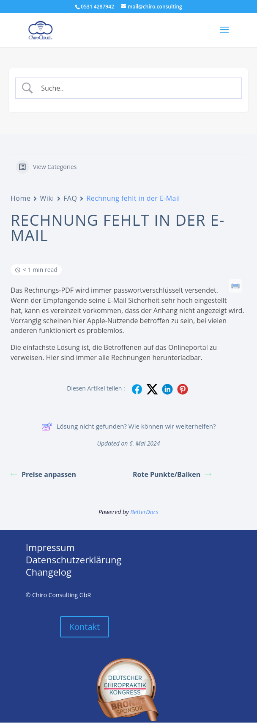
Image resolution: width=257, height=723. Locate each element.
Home (20, 198)
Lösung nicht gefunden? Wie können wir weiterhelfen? (128, 426)
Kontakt (84, 626)
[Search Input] (136, 88)
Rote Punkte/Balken (172, 474)
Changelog (48, 571)
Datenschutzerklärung (74, 559)
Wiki (47, 198)
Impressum (50, 547)
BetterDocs (144, 512)
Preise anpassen (43, 474)
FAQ (70, 198)
